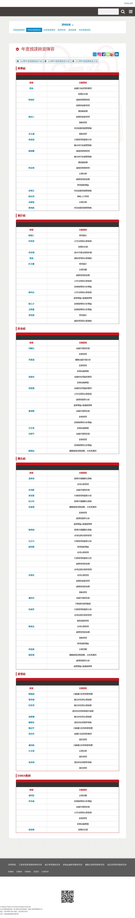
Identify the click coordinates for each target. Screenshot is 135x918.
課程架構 (72, 30)
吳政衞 (31, 649)
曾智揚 (31, 315)
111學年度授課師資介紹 (85, 61)
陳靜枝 (31, 722)
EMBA (11, 871)
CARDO (45, 871)
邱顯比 (31, 348)
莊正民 (31, 501)
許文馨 (31, 264)
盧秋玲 (31, 598)
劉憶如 (31, 451)
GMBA (19, 871)
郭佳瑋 (31, 168)
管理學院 (12, 865)
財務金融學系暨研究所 (72, 865)
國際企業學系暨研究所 (95, 865)
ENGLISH (128, 3)
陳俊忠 (31, 626)
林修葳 (31, 507)
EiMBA (28, 871)
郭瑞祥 (31, 100)
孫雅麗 (31, 717)
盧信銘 (31, 745)
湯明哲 (31, 795)
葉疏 (31, 258)
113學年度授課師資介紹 (29, 61)
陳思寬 (31, 655)
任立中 (31, 541)
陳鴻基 (31, 208)
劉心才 (31, 304)
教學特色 (62, 30)
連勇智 (31, 478)
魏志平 (31, 728)
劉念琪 (31, 196)
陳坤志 (31, 292)
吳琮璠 (31, 252)
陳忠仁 (31, 117)
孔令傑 (31, 751)
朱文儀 (31, 134)
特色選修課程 (85, 30)
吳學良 (31, 575)
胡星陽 (31, 388)
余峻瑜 (31, 202)
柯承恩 (31, 241)
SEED (36, 871)
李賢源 (31, 360)
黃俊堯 (31, 139)
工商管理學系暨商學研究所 (30, 865)
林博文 (31, 191)
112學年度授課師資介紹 (57, 61)
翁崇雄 (31, 762)
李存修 (31, 801)
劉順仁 (31, 235)
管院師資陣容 (19, 30)
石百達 (31, 428)
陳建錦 (31, 694)
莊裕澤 (31, 705)
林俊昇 (31, 609)
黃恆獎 (31, 495)
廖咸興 (31, 411)
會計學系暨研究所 (52, 865)
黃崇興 (31, 830)
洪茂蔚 (31, 490)
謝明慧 (31, 547)
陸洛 (31, 88)
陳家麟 (31, 151)
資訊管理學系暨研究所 (117, 865)
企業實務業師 (49, 30)
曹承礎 (31, 700)
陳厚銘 (31, 530)
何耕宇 (31, 434)
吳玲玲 (31, 734)
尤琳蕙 (31, 309)
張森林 (31, 377)
